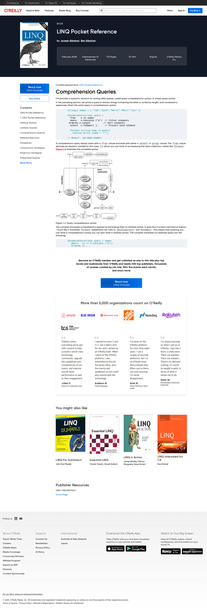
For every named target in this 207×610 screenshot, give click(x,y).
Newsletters (42, 543)
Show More (26, 163)
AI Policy (40, 551)
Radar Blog (65, 10)
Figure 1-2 (61, 149)
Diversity (7, 569)
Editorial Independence (43, 603)
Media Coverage (11, 551)
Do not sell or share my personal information (22, 594)
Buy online (34, 98)
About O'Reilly (11, 533)
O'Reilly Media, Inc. (174, 58)
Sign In (181, 10)
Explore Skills (33, 10)
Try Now (195, 10)
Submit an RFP (10, 564)
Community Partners (13, 556)
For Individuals (69, 3)
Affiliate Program (11, 560)
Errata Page (62, 494)
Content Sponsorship (13, 573)
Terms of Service (10, 603)
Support (41, 533)
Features (49, 10)
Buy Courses (82, 10)
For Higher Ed (51, 3)
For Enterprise (13, 3)
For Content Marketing (92, 3)
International (69, 533)
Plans (170, 10)
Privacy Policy (43, 547)
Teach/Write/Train (12, 539)
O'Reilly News (9, 547)
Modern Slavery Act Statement (70, 603)
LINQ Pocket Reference (90, 85)
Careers (7, 543)
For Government (32, 3)
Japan (64, 543)
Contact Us (41, 539)
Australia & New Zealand (73, 539)
